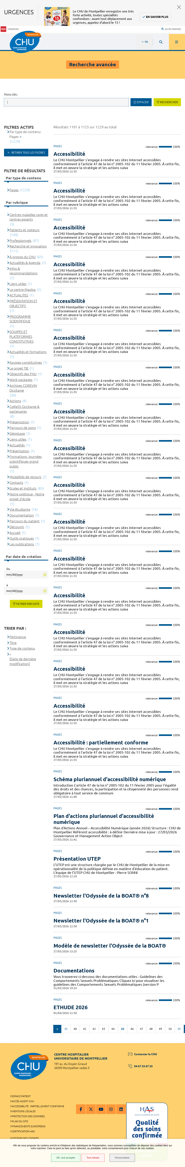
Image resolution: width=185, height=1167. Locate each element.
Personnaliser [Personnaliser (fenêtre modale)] (122, 1157)
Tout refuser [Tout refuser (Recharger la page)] (93, 1157)
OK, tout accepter (65, 1157)
